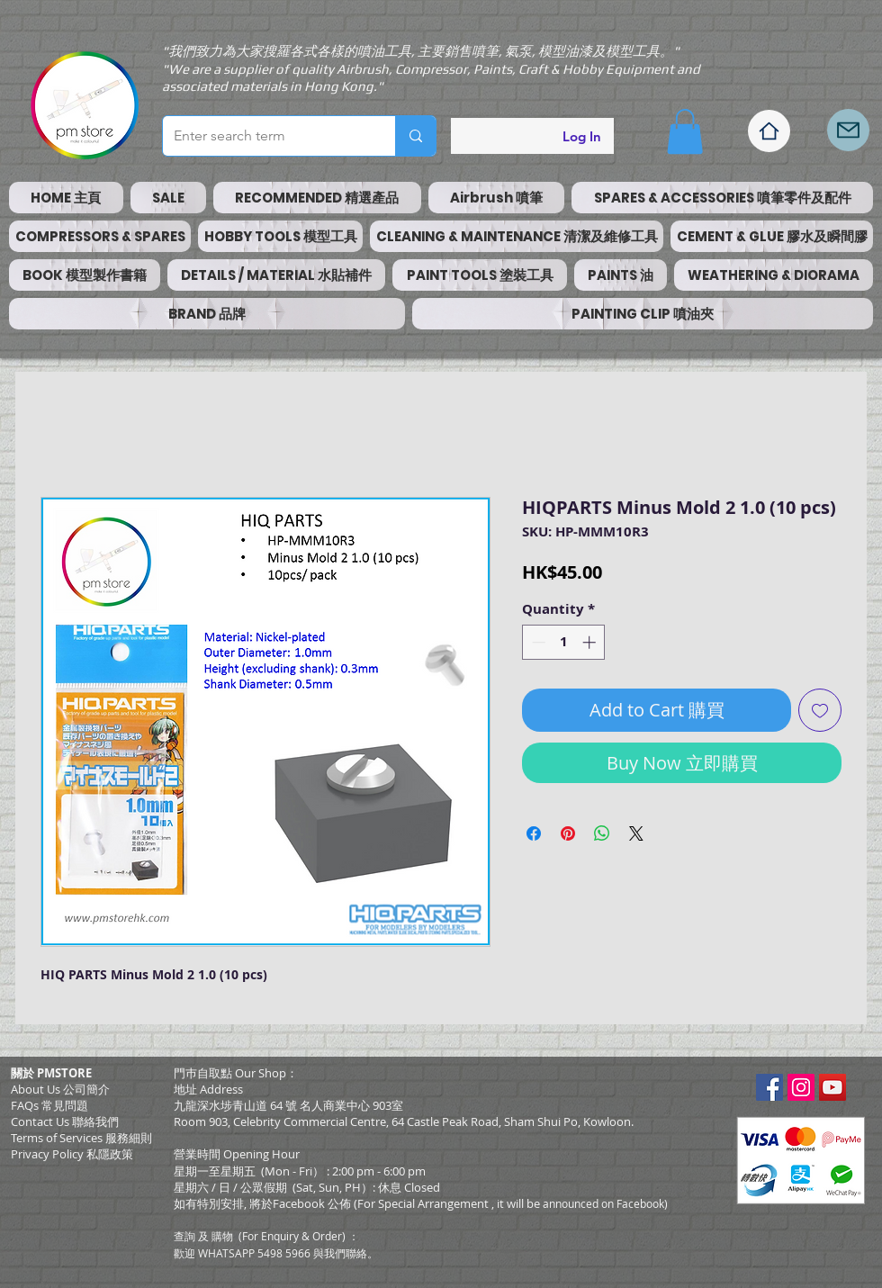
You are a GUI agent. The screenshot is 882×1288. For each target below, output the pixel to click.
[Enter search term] (265, 136)
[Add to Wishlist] (820, 710)
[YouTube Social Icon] (832, 1087)
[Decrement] (537, 642)
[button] (685, 131)
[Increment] (591, 642)
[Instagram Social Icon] (801, 1087)
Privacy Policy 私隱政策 (72, 1154)
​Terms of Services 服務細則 (81, 1138)
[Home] (769, 131)
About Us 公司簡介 (60, 1089)
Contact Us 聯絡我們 (65, 1121)
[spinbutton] (564, 642)
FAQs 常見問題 (49, 1105)
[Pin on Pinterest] (568, 833)
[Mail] (848, 130)
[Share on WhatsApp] (602, 833)
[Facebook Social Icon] (769, 1087)
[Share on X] (636, 833)
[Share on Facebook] (533, 833)
